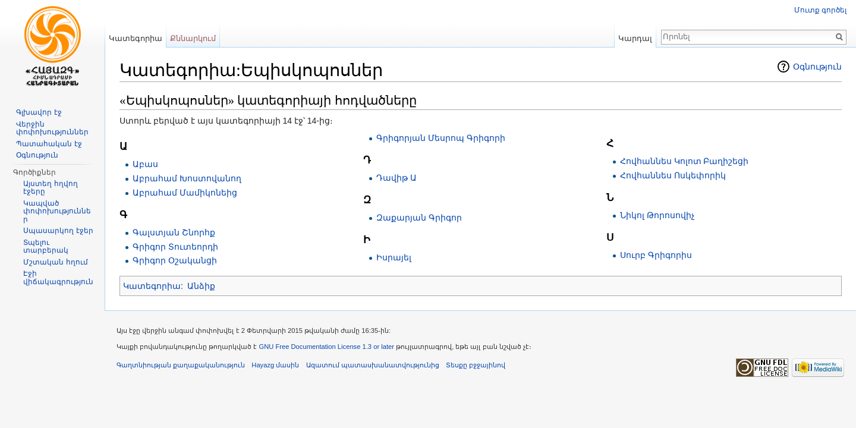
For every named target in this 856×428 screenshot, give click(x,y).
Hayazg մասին (275, 365)
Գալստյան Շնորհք (174, 232)
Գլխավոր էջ (38, 112)
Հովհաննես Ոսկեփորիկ (673, 175)
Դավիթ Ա (396, 177)
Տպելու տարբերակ (45, 246)
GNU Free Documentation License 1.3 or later (326, 346)
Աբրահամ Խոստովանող (187, 178)
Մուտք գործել (820, 10)
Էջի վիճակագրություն (58, 277)
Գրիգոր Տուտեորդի (175, 246)
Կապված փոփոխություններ (57, 211)
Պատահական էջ (48, 144)
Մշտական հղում (55, 262)
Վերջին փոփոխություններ (52, 128)
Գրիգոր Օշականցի (175, 260)
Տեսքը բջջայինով (475, 365)
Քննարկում (193, 38)
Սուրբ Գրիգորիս (656, 255)
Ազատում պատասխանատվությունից (372, 365)
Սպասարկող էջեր (58, 230)
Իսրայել (393, 257)
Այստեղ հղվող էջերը (50, 188)
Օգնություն (817, 66)
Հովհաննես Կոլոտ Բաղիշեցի (684, 161)
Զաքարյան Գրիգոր (419, 217)
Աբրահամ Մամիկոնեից (185, 192)
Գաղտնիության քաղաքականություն (181, 365)
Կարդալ (635, 38)
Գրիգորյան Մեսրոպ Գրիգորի (440, 138)
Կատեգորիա (152, 286)
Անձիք (201, 286)
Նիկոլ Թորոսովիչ (657, 215)
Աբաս (145, 164)
